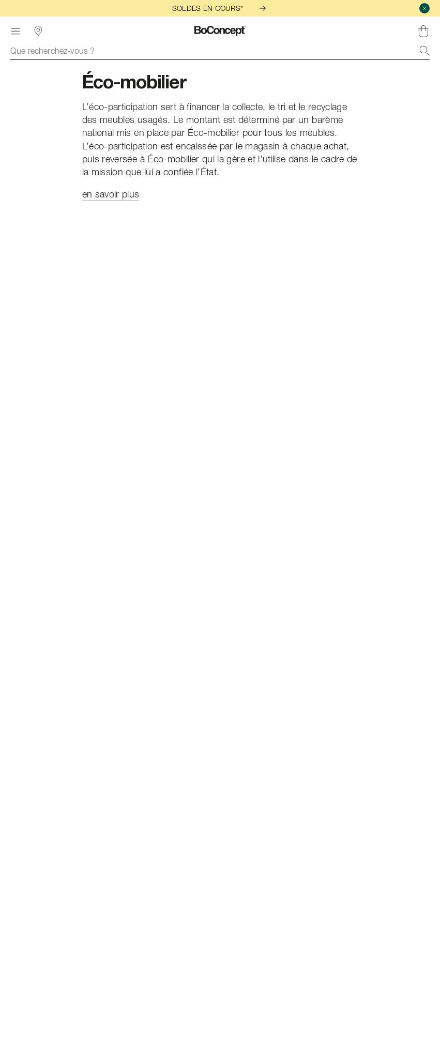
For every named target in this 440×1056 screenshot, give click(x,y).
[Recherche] (424, 50)
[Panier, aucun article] (423, 31)
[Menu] (15, 31)
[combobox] (220, 51)
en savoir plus (111, 194)
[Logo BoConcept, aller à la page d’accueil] (220, 31)
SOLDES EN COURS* (220, 8)
